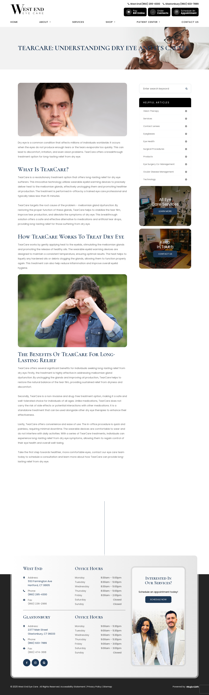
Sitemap (107, 686)
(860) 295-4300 (37, 594)
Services (78, 22)
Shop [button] (110, 22)
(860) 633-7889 (37, 643)
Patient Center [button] (148, 22)
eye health (149, 142)
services (148, 119)
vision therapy (152, 111)
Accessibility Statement (72, 686)
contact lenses (152, 127)
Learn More (165, 213)
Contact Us (190, 22)
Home (14, 22)
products (148, 158)
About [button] (45, 22)
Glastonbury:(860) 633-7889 (181, 4)
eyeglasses (149, 134)
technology (150, 182)
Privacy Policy (94, 686)
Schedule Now (158, 599)
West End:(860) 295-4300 (144, 4)
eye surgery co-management (161, 166)
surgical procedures (155, 150)
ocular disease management (160, 174)
